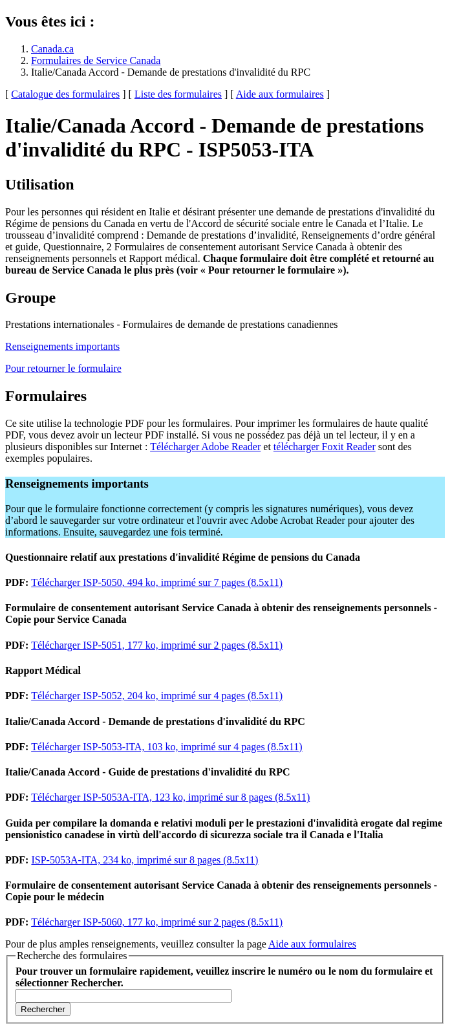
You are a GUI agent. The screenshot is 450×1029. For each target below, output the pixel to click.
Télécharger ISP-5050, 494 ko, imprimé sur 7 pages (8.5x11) (157, 582)
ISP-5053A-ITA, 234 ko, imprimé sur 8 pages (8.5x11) (144, 859)
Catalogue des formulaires (65, 94)
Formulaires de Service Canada (95, 60)
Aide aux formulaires (280, 94)
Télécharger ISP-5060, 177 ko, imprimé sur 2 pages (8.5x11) (157, 921)
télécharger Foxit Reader (324, 446)
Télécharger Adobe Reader (205, 446)
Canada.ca (52, 48)
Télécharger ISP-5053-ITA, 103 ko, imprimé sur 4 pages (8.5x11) (167, 746)
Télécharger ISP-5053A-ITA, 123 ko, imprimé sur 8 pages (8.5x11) (170, 797)
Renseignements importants (62, 346)
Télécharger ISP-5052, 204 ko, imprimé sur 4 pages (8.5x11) (157, 695)
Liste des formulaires (178, 94)
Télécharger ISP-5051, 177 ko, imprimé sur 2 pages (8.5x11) (157, 645)
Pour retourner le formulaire (63, 368)
